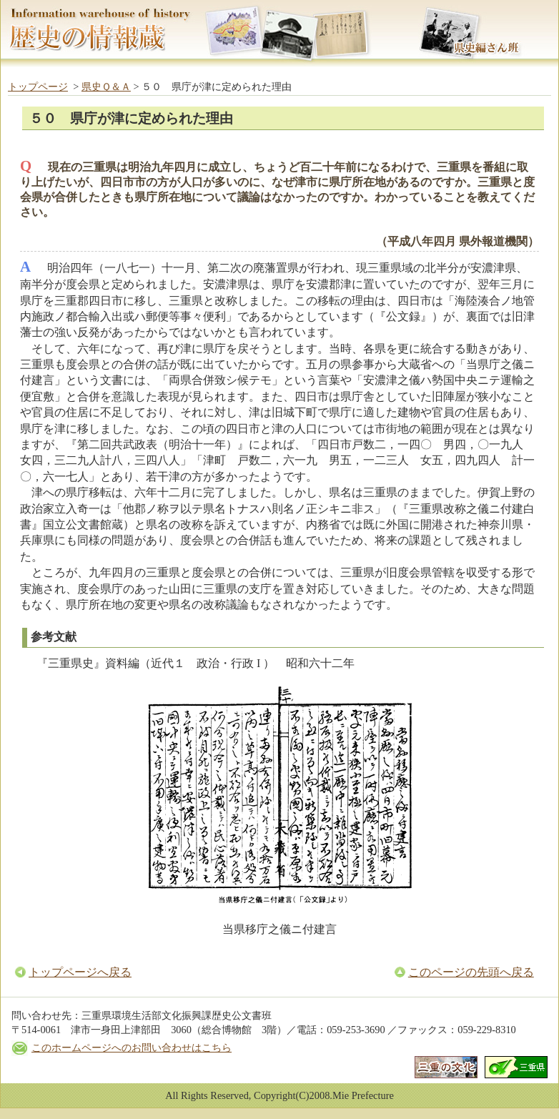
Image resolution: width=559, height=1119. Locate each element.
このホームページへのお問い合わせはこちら (131, 1047)
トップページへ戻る (80, 972)
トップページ (38, 86)
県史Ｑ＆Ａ (106, 86)
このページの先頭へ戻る (471, 972)
